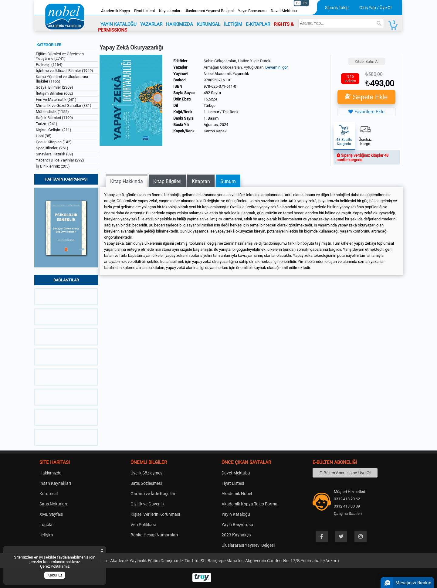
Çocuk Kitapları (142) (54, 142)
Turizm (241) (46, 123)
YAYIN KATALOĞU (118, 24)
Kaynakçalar (169, 10)
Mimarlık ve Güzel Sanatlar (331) (63, 105)
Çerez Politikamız (54, 566)
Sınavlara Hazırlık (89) (54, 154)
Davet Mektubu (284, 10)
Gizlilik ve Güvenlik (147, 503)
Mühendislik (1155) (52, 111)
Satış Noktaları (53, 503)
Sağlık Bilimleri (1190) (54, 117)
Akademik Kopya (115, 10)
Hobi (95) (44, 136)
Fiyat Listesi (144, 10)
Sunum (228, 181)
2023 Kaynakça (236, 534)
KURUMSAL (208, 24)
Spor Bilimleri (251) (52, 148)
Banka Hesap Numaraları (154, 534)
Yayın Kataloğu (236, 514)
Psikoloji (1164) (49, 64)
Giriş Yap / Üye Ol (375, 7)
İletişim (46, 534)
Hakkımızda (50, 473)
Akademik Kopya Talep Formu (249, 503)
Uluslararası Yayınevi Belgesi (209, 10)
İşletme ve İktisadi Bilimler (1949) (64, 70)
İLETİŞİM (233, 24)
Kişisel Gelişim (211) (53, 129)
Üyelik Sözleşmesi (146, 473)
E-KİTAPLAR (258, 24)
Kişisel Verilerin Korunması (155, 514)
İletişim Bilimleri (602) (54, 93)
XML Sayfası (51, 514)
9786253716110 (217, 80)
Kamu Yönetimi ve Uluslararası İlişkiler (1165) (62, 78)
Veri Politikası (143, 524)
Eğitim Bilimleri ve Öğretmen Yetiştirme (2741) (60, 56)
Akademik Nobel (237, 493)
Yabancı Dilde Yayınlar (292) (60, 160)
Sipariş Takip (337, 7)
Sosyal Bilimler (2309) (54, 87)
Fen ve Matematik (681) (56, 99)
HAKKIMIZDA (179, 24)
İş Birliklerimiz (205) (53, 166)
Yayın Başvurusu (252, 10)
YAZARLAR (151, 24)
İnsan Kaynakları (55, 483)
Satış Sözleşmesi (146, 483)
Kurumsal (48, 493)
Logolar (46, 524)
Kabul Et (54, 575)
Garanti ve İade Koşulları (153, 493)
